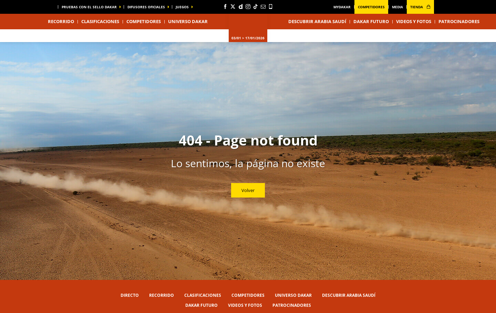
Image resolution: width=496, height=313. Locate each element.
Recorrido (161, 295)
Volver (248, 190)
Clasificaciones (100, 21)
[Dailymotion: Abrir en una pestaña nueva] (240, 6)
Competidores (371, 6)
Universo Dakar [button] (188, 21)
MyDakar (342, 6)
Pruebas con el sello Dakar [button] (89, 6)
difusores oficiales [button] (146, 6)
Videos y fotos (413, 21)
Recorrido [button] (61, 21)
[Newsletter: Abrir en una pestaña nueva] (263, 6)
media (397, 6)
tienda (420, 6)
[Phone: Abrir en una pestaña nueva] (270, 6)
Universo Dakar (293, 295)
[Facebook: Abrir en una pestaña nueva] (225, 6)
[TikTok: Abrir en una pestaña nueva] (255, 6)
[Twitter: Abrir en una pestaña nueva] (232, 6)
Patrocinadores (458, 21)
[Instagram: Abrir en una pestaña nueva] (248, 6)
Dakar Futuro (371, 21)
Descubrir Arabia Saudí (317, 21)
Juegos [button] (182, 6)
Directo (130, 295)
